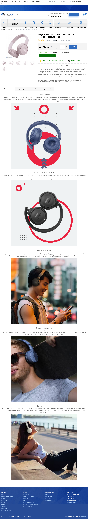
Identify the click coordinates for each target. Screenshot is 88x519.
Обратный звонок (50, 500)
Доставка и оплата (28, 496)
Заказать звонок (73, 15)
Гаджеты (3, 502)
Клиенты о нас (12, 1)
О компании (4, 1)
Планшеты (4, 500)
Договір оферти (27, 506)
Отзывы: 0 (47, 40)
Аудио (8, 29)
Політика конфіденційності (30, 504)
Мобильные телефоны (7, 496)
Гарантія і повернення (6, 3)
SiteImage (84, 516)
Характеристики (23, 89)
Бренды (20, 1)
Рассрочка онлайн (47, 56)
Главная (3, 29)
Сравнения (48, 498)
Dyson (3, 498)
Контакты (26, 1)
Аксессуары (4, 508)
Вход (46, 494)
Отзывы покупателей (43, 89)
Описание (7, 89)
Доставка (37, 1)
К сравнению (65, 52)
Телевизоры (4, 506)
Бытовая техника (6, 510)
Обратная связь (71, 502)
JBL (57, 40)
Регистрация (48, 496)
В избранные (55, 52)
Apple (2, 494)
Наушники (13, 29)
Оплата (32, 1)
